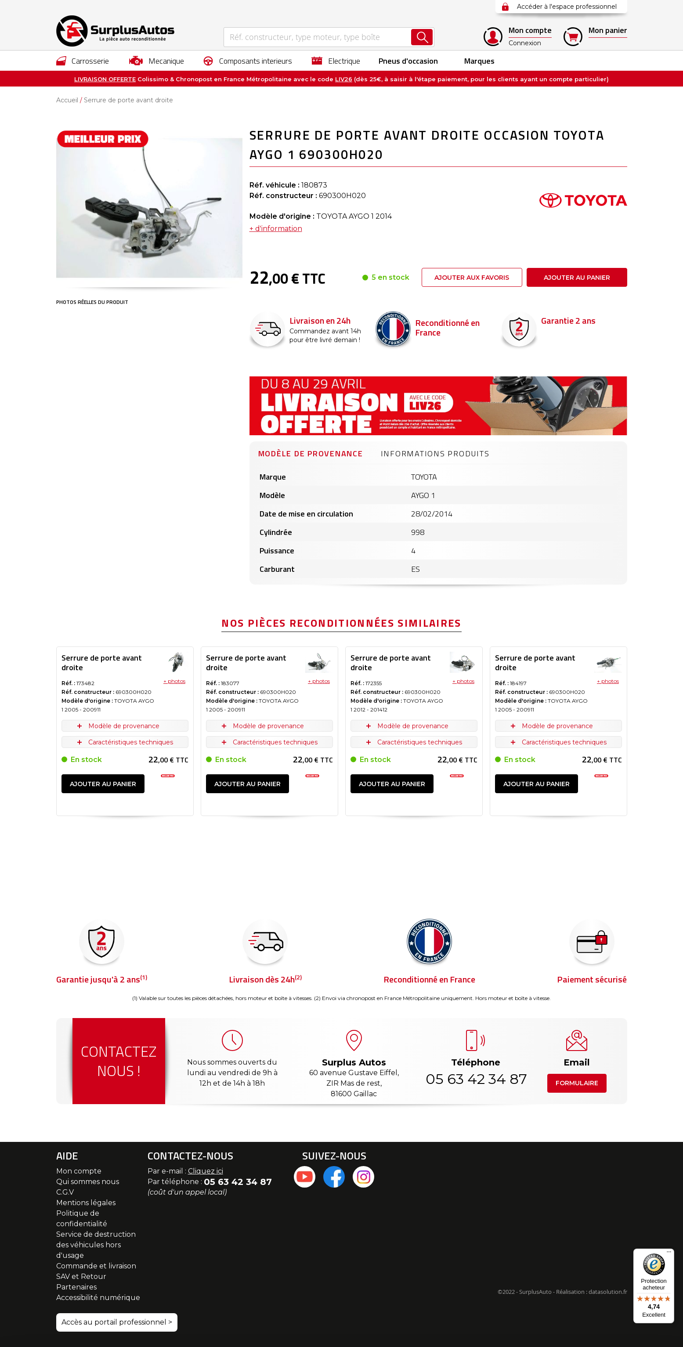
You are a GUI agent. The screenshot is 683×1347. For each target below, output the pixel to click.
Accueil (67, 100)
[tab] (310, 452)
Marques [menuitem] (479, 61)
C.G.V (65, 1192)
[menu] (342, 61)
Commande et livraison (96, 1266)
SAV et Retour (81, 1276)
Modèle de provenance (310, 453)
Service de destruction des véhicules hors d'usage (96, 1245)
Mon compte (78, 1171)
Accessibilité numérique (98, 1297)
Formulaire (577, 1083)
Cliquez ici (205, 1171)
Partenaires (76, 1287)
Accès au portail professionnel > (116, 1322)
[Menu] (669, 1254)
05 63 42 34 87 (476, 1078)
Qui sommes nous (87, 1181)
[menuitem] (83, 61)
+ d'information (275, 228)
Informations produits (435, 453)
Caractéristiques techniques (130, 742)
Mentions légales (86, 1203)
